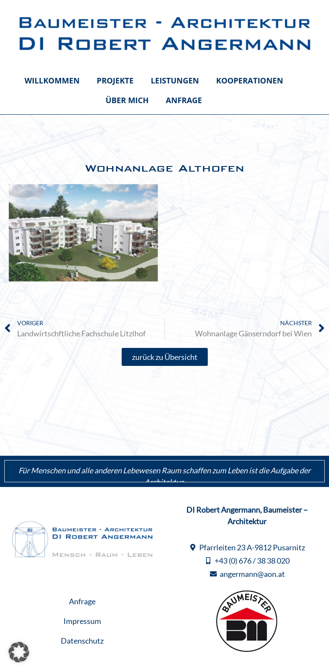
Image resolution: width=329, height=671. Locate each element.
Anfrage (184, 100)
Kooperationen (249, 80)
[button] (19, 652)
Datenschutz (82, 640)
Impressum (82, 621)
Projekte (115, 80)
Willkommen (52, 80)
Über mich (127, 100)
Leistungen (175, 80)
